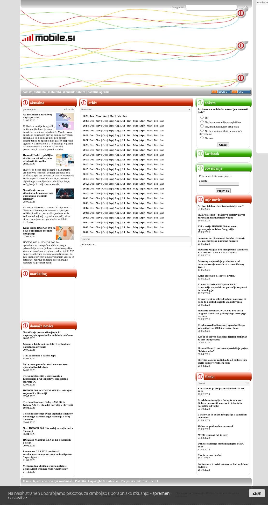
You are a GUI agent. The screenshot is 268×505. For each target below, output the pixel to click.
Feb (119, 115)
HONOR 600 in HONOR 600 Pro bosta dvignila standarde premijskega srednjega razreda (222, 313)
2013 (85, 178)
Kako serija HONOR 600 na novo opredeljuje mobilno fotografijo (39, 230)
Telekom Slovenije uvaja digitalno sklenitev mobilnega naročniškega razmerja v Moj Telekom (48, 416)
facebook (208, 154)
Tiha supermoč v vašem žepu (39, 355)
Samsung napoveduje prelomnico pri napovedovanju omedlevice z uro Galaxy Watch (221, 264)
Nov (98, 120)
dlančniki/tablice (74, 92)
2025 (85, 120)
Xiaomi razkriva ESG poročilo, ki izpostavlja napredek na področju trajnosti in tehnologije (222, 287)
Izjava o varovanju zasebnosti (53, 481)
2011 (85, 188)
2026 (85, 115)
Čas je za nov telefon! (210, 455)
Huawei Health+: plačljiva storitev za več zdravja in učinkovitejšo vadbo (38, 158)
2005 (85, 217)
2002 (85, 232)
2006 (85, 212)
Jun (92, 115)
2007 (85, 207)
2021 (85, 140)
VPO (154, 481)
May (98, 115)
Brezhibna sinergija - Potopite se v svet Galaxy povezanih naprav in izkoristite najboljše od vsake (220, 403)
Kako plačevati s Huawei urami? (216, 275)
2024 (85, 125)
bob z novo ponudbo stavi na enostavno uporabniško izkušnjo (45, 366)
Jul (123, 120)
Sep (111, 120)
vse (188, 109)
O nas (27, 481)
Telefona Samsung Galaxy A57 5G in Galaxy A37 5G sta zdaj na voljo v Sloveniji (48, 403)
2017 (85, 159)
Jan (125, 115)
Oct (104, 120)
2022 (85, 135)
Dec (92, 120)
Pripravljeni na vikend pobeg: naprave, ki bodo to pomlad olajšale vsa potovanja (222, 300)
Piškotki (80, 481)
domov (27, 92)
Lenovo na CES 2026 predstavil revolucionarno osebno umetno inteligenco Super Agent (47, 454)
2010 (85, 193)
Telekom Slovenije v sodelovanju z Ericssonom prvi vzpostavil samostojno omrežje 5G (45, 378)
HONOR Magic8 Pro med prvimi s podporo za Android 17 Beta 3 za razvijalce (223, 251)
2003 (85, 227)
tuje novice (209, 200)
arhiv (71, 109)
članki (206, 377)
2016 (85, 164)
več (65, 109)
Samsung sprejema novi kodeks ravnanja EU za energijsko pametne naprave (221, 239)
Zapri (257, 493)
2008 (85, 203)
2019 (85, 149)
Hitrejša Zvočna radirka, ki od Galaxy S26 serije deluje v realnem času (222, 361)
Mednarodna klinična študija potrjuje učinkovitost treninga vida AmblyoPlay (45, 467)
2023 (85, 130)
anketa (206, 103)
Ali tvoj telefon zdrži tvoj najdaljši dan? (37, 116)
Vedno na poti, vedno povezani (215, 426)
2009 (85, 198)
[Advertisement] (148, 53)
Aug (117, 120)
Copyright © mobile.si (103, 481)
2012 (85, 183)
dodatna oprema (98, 92)
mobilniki (54, 92)
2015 (85, 169)
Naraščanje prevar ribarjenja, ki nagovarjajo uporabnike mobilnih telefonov (38, 194)
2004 (85, 222)
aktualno (40, 92)
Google (176, 7)
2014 (85, 174)
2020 (85, 144)
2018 (85, 154)
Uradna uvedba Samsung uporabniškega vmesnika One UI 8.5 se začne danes (221, 326)
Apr (105, 115)
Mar (112, 115)
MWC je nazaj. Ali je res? (212, 434)
